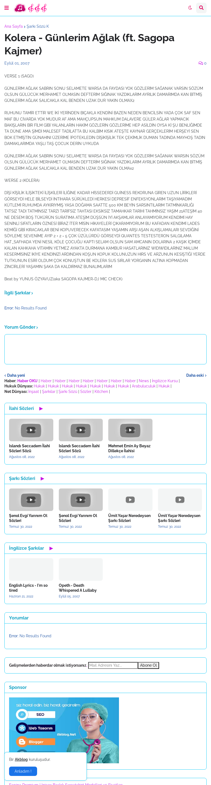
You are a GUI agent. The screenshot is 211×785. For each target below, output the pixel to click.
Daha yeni (16, 375)
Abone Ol (148, 665)
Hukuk (39, 386)
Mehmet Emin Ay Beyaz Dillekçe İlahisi (129, 448)
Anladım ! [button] (23, 771)
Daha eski (195, 375)
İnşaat (33, 391)
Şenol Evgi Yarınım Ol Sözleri (28, 518)
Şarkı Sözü (68, 391)
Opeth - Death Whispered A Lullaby (78, 588)
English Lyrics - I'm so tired (28, 588)
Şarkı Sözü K (38, 26)
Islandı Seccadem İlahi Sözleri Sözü (29, 448)
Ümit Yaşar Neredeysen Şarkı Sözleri (129, 518)
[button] (6, 8)
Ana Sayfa (13, 26)
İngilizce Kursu (165, 381)
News (144, 381)
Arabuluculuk (144, 386)
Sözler (85, 391)
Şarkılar (48, 391)
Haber (46, 381)
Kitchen (101, 391)
